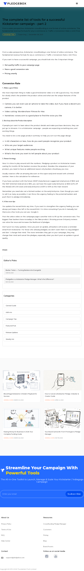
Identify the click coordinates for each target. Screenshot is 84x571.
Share (4, 250)
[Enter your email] (42, 494)
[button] (76, 3)
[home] (15, 3)
